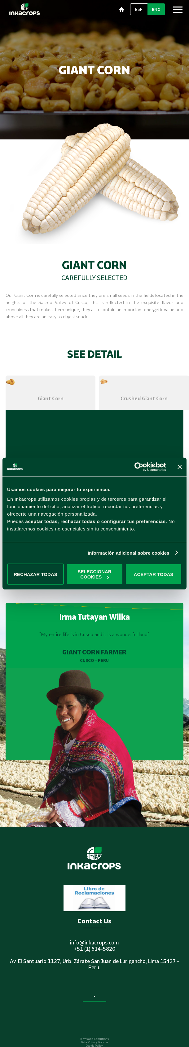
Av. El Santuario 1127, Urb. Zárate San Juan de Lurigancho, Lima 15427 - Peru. (94, 964)
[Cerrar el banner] (180, 466)
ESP (139, 9)
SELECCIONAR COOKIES (94, 574)
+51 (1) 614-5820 (94, 949)
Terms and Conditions (94, 1038)
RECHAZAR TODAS (35, 574)
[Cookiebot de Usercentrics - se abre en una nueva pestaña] (139, 466)
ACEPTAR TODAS (154, 574)
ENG (156, 9)
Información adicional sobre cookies (128, 552)
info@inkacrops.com (94, 942)
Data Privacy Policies (94, 1042)
